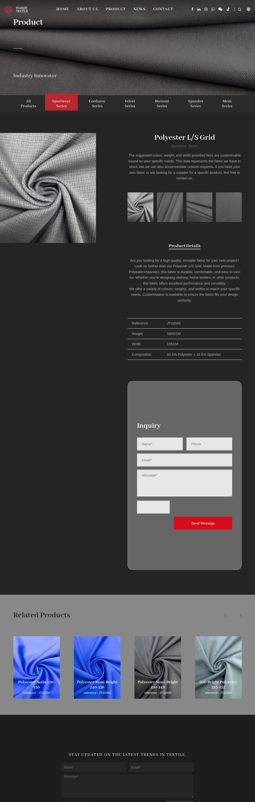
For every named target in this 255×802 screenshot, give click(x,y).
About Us (87, 9)
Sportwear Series (61, 104)
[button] (225, 615)
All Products (28, 104)
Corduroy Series (97, 104)
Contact (163, 9)
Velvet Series (130, 104)
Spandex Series (195, 104)
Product (116, 9)
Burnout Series (162, 104)
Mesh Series (227, 104)
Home (62, 9)
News (140, 9)
